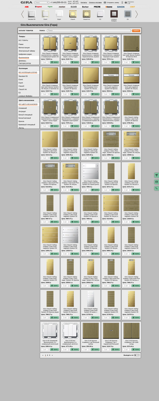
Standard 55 (31, 19)
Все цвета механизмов (28, 104)
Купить (54, 62)
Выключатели (24, 57)
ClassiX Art (86, 19)
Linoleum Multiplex (114, 20)
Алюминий (23, 108)
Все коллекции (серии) (28, 72)
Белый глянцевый (25, 115)
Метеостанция (24, 47)
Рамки (21, 44)
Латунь (21, 128)
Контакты (84, 2)
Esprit (59, 19)
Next (136, 14)
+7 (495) (58, 2)
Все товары (23, 40)
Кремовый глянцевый (27, 124)
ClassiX (73, 19)
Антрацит (22, 111)
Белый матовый (25, 118)
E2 (100, 19)
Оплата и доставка (95, 2)
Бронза (21, 121)
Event (45, 19)
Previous (22, 14)
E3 (128, 19)
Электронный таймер (27, 51)
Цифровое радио (25, 54)
